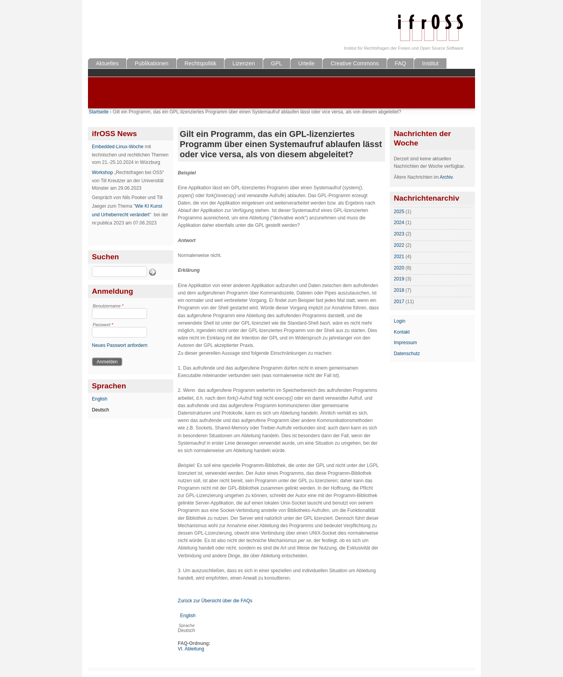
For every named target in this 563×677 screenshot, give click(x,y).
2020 (399, 268)
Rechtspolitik (201, 63)
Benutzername (108, 305)
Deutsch (100, 410)
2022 (399, 245)
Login (399, 321)
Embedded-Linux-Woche (117, 146)
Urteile (306, 63)
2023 (399, 234)
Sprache (187, 625)
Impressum (405, 342)
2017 (399, 301)
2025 (399, 211)
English (99, 399)
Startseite (99, 112)
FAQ (400, 63)
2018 (399, 290)
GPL (276, 63)
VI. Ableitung (191, 649)
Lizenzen (243, 63)
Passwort (103, 324)
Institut (430, 63)
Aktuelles (107, 63)
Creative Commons (354, 63)
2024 (399, 222)
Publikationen (151, 63)
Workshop (102, 172)
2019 (399, 279)
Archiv (446, 177)
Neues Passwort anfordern (119, 345)
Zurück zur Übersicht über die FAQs (215, 600)
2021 (399, 256)
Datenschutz (407, 353)
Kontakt (402, 332)
